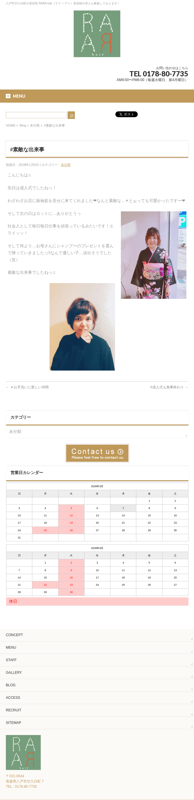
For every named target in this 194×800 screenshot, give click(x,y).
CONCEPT (14, 635)
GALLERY (14, 673)
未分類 (35, 125)
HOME (10, 125)
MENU (11, 647)
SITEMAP (13, 723)
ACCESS (13, 698)
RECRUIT (13, 710)
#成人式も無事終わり (169, 387)
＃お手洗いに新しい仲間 (27, 387)
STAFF (11, 660)
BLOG (10, 685)
